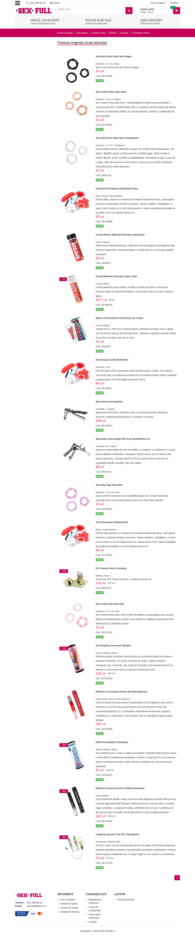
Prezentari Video (140, 33)
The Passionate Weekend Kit (112, 522)
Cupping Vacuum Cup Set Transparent (117, 834)
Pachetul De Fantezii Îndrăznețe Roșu (117, 188)
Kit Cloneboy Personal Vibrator (113, 645)
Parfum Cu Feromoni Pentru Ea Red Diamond (121, 691)
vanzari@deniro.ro (37, 906)
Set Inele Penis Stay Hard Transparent (117, 138)
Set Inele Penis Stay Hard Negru (114, 56)
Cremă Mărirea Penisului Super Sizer (116, 276)
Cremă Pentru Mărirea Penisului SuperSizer (120, 234)
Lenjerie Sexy (98, 33)
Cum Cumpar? (68, 899)
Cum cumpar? (158, 3)
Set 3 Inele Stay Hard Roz (110, 604)
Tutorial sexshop (125, 899)
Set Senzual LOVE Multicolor (112, 359)
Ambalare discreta (70, 911)
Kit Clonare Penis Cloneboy (111, 568)
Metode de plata (68, 903)
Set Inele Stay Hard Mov (109, 485)
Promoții (124, 33)
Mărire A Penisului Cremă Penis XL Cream (119, 318)
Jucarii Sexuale (65, 33)
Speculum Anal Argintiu (109, 401)
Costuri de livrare (69, 907)
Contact (174, 3)
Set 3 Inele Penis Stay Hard (111, 91)
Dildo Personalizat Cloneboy (112, 742)
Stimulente (82, 33)
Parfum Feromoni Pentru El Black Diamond (120, 788)
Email (54, 3)
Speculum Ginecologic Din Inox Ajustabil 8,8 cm (123, 439)
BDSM (112, 33)
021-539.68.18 (36, 3)
